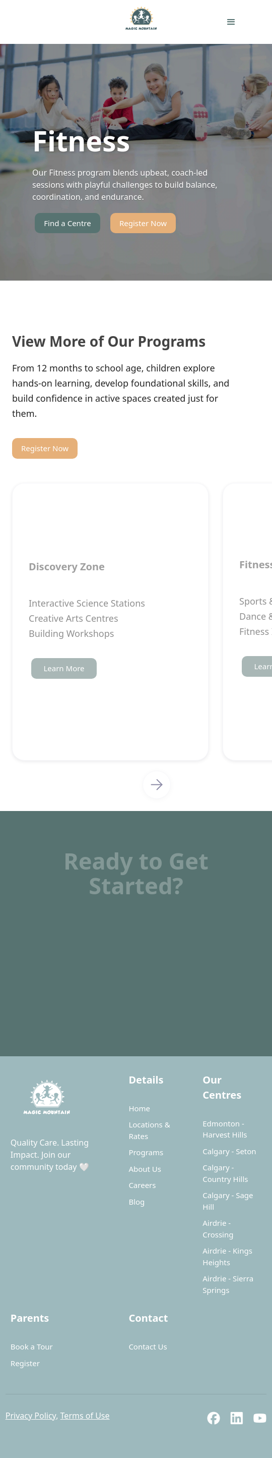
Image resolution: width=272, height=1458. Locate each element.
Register (25, 1363)
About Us (144, 1169)
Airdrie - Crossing (217, 1228)
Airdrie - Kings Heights (227, 1256)
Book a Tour (32, 1346)
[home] (92, 22)
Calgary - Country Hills (225, 1173)
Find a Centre (67, 223)
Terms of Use (85, 1415)
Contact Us (147, 1346)
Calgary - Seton (229, 1151)
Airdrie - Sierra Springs (227, 1284)
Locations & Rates (149, 1130)
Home (139, 1108)
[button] (231, 22)
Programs (145, 1152)
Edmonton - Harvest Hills (224, 1129)
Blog (136, 1202)
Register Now (143, 223)
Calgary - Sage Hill (227, 1201)
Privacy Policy (31, 1415)
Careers (142, 1185)
